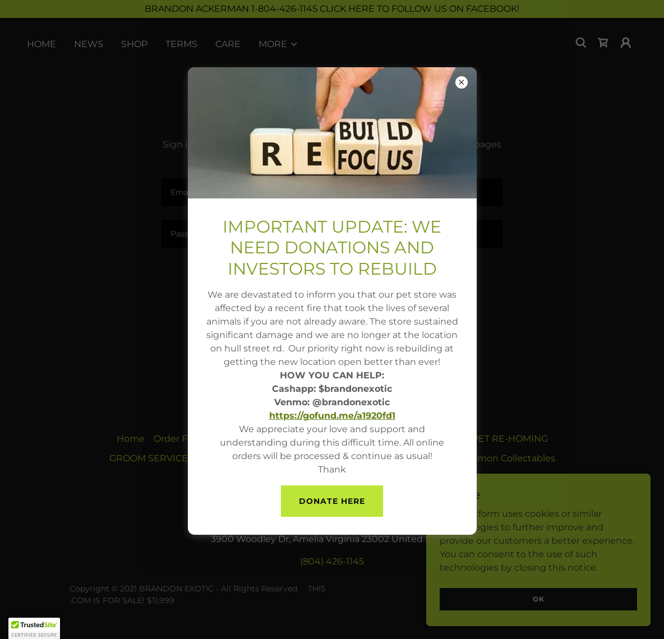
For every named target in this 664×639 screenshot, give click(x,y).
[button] (34, 628)
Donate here (332, 501)
